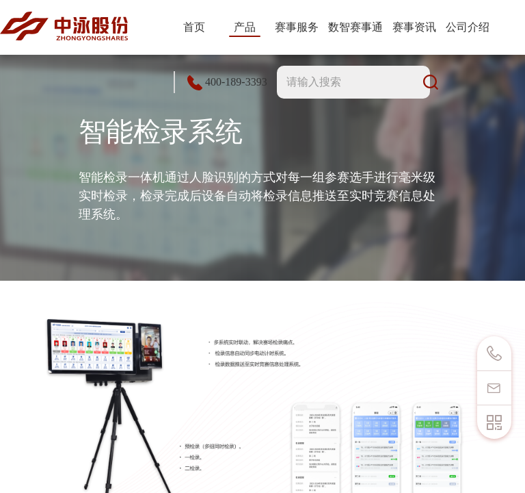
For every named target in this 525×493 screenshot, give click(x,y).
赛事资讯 (414, 27)
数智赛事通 (355, 27)
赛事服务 (297, 27)
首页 (194, 27)
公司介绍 (467, 27)
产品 (245, 27)
